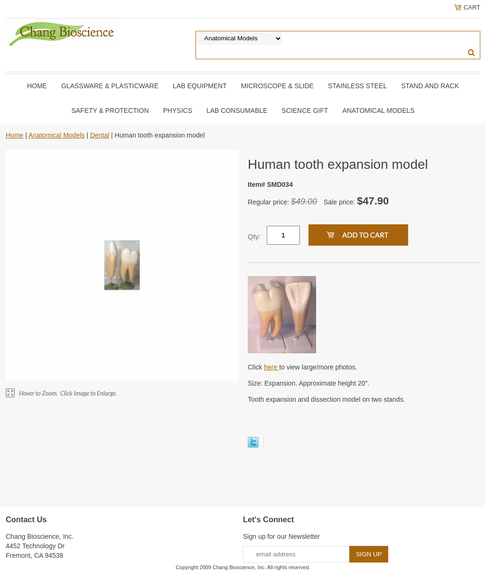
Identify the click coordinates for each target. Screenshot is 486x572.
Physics (177, 110)
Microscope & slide (277, 86)
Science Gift (304, 110)
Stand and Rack (430, 86)
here (271, 367)
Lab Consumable (236, 110)
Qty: (254, 236)
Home (37, 86)
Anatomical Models (378, 110)
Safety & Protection (110, 110)
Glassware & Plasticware (110, 86)
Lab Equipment (200, 86)
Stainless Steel (357, 86)
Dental (99, 135)
